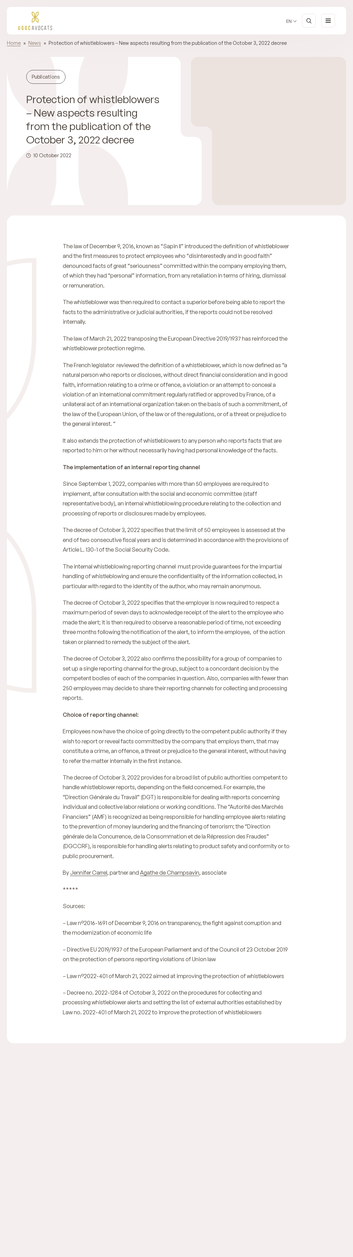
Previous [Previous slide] (35, 1248)
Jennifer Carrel (88, 872)
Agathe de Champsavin (169, 872)
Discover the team (314, 1208)
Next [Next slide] (56, 1248)
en (289, 21)
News (34, 43)
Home (14, 43)
